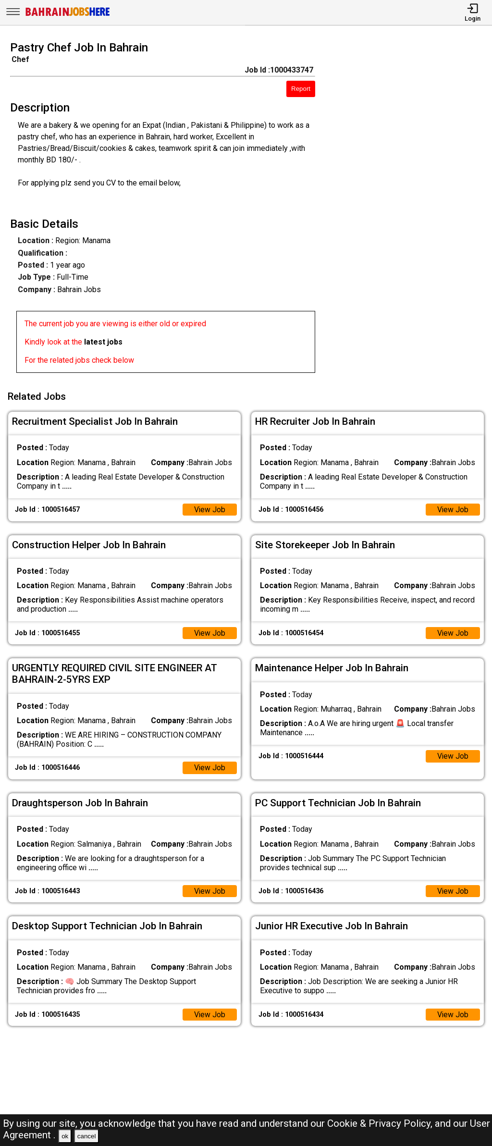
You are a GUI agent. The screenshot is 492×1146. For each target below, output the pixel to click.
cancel (86, 1136)
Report (300, 88)
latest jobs (103, 341)
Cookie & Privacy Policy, (381, 1123)
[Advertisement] (409, 210)
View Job (209, 508)
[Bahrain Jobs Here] (68, 15)
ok (65, 1136)
